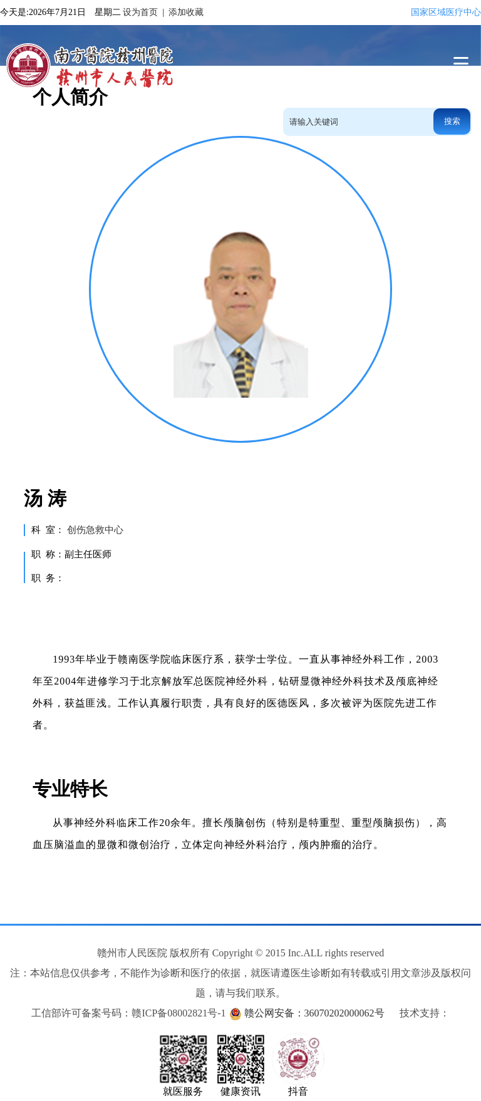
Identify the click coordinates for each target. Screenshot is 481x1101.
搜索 (452, 121)
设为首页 (140, 12)
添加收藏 (186, 12)
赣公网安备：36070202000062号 (314, 1013)
